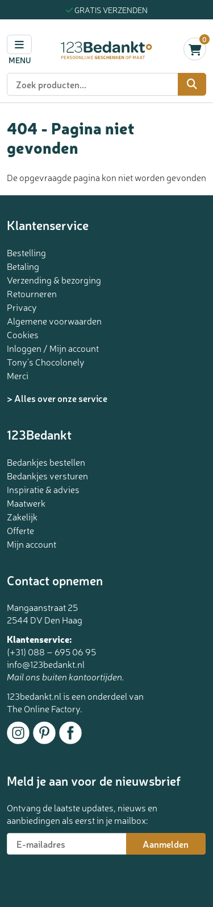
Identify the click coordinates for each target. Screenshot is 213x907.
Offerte (20, 530)
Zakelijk (22, 516)
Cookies (23, 334)
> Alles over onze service (57, 398)
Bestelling (26, 252)
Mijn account (31, 543)
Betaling (23, 266)
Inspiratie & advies (43, 489)
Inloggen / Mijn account (53, 348)
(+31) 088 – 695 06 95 (51, 651)
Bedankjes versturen (47, 475)
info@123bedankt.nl (46, 664)
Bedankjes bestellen (46, 461)
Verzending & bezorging (54, 279)
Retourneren (32, 293)
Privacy (22, 307)
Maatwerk (26, 502)
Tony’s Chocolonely (46, 361)
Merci (17, 375)
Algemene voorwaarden (54, 320)
